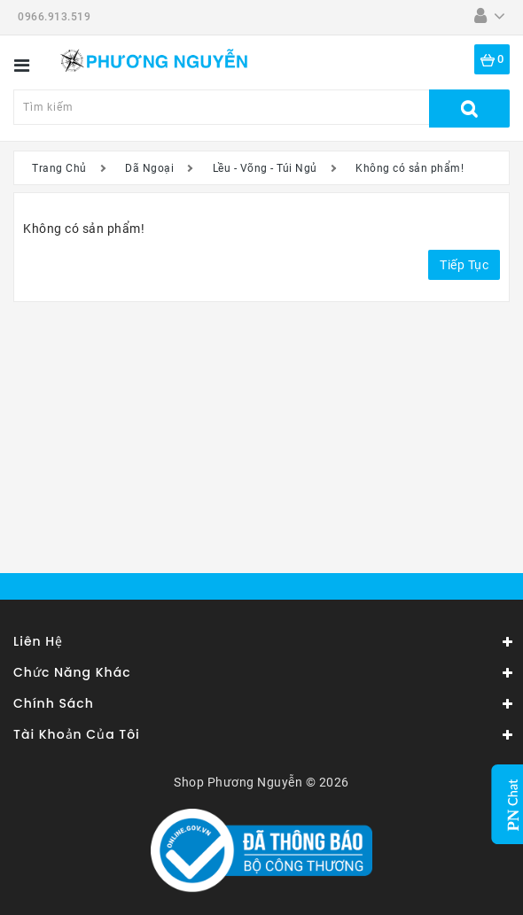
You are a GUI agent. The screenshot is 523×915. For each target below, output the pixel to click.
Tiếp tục (464, 265)
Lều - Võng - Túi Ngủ (265, 168)
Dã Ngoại (149, 168)
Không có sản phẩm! (409, 168)
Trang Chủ (59, 168)
